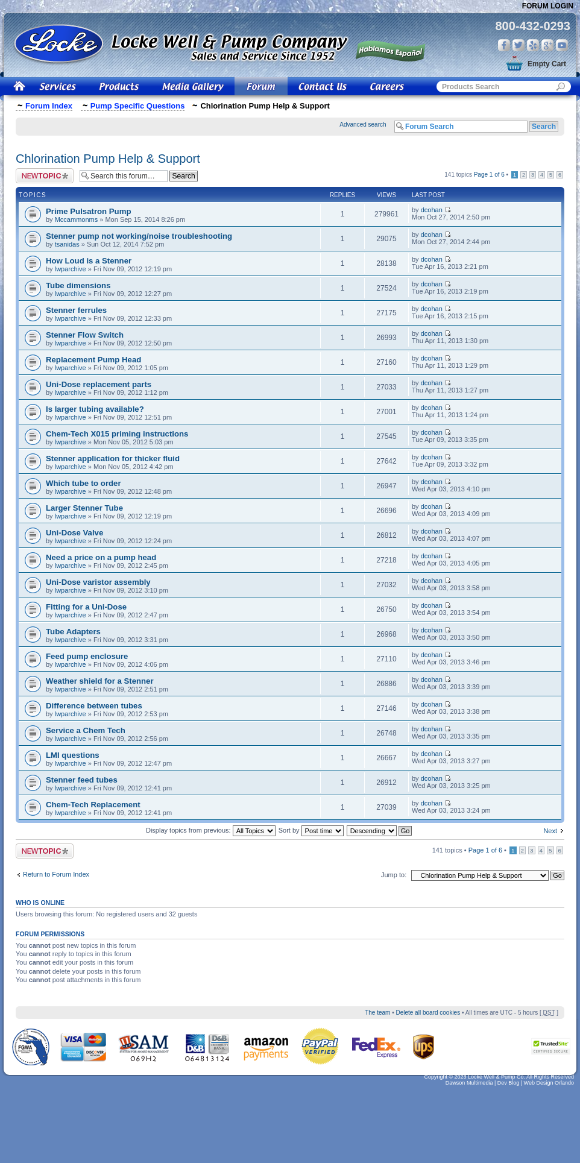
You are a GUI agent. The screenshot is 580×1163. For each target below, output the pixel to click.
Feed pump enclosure (87, 656)
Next (550, 830)
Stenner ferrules (76, 310)
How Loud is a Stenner (88, 260)
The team (377, 1012)
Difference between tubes (94, 705)
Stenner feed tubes (82, 779)
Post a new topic (45, 175)
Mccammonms (76, 219)
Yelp (533, 45)
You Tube (562, 45)
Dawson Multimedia (469, 1083)
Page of (489, 174)
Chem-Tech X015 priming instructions (117, 433)
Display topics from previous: (211, 830)
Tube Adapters (73, 631)
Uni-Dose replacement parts (98, 384)
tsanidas (67, 244)
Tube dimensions (78, 285)
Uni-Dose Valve (74, 532)
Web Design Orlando (549, 1083)
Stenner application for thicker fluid (113, 458)
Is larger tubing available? (95, 409)
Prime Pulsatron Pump (88, 211)
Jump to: (393, 874)
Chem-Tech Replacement (93, 804)
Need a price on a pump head (101, 557)
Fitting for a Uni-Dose (86, 606)
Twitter (518, 45)
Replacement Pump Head (93, 359)
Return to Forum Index (56, 874)
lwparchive (70, 269)
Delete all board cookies (428, 1012)
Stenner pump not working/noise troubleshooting (139, 236)
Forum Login (547, 6)
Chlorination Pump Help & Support (108, 158)
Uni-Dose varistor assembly (98, 582)
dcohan (432, 209)
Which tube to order (83, 483)
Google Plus (547, 45)
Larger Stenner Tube (84, 507)
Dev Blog (508, 1083)
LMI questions (72, 755)
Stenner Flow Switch (85, 334)
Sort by (311, 830)
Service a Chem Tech (85, 730)
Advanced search (362, 124)
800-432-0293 (532, 26)
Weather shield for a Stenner (100, 681)
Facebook (504, 45)
